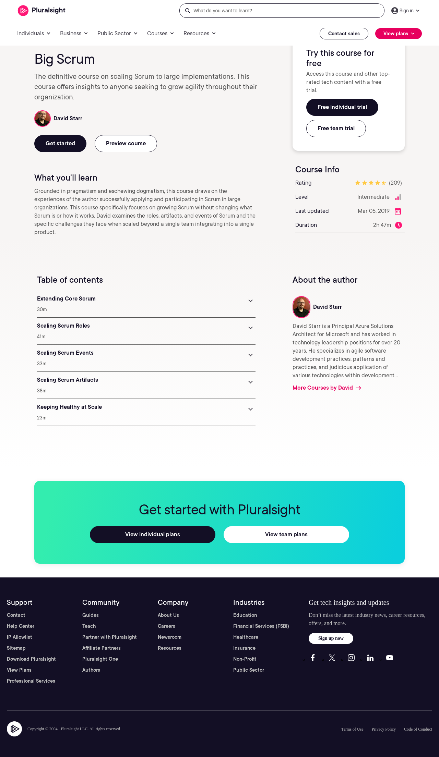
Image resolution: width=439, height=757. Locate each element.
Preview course (126, 143)
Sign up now (331, 638)
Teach (89, 626)
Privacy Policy (384, 729)
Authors (91, 670)
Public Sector (248, 670)
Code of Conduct (418, 729)
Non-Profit (245, 659)
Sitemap (16, 648)
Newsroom (169, 637)
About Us (168, 615)
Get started (60, 143)
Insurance (244, 648)
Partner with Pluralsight (109, 637)
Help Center (20, 626)
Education (245, 615)
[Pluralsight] (41, 11)
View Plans (19, 670)
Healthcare (245, 637)
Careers (166, 626)
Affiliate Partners (101, 648)
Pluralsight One (100, 659)
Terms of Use (352, 729)
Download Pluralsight (31, 659)
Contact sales (344, 33)
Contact (16, 615)
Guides (90, 615)
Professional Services (31, 681)
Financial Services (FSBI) (261, 626)
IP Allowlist (19, 637)
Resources (169, 648)
